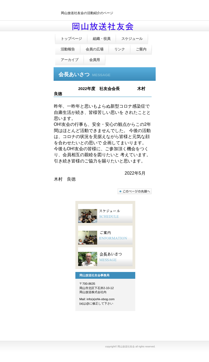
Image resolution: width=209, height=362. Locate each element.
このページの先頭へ (135, 191)
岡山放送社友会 (110, 28)
